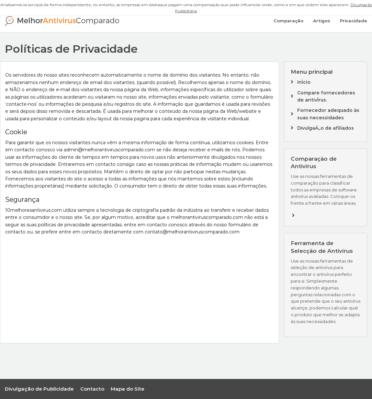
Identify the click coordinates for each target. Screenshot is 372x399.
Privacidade (353, 20)
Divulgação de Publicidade (39, 389)
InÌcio (303, 82)
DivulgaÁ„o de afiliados (325, 128)
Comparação (288, 20)
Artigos (321, 20)
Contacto (92, 389)
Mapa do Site (127, 389)
